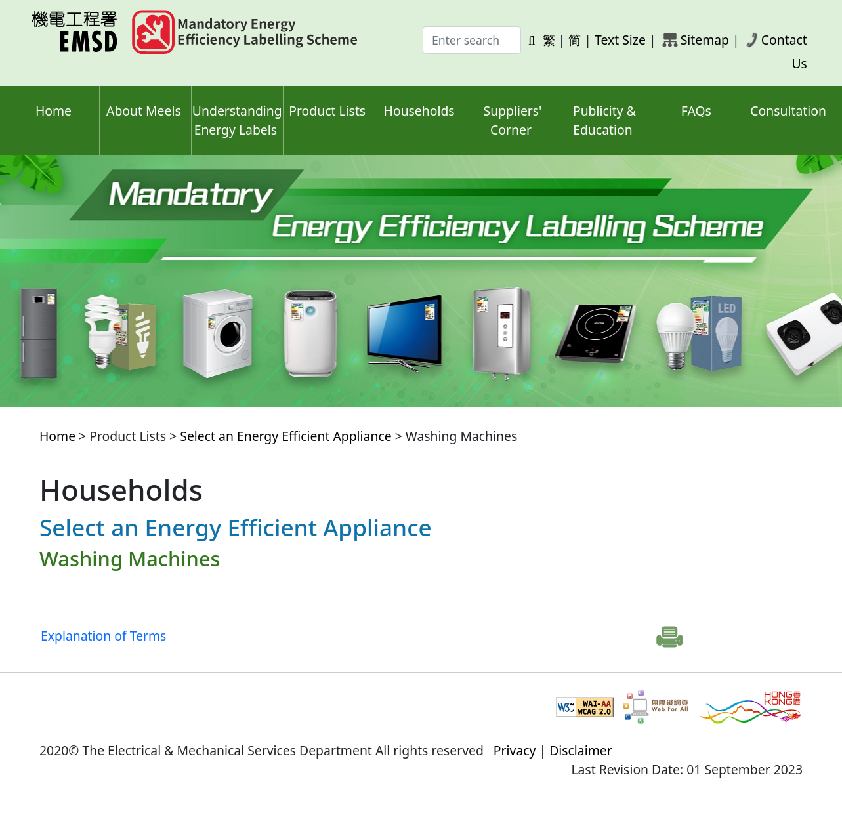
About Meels (143, 110)
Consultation (788, 110)
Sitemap (705, 40)
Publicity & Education (604, 120)
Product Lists (327, 110)
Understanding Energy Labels (237, 120)
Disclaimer (580, 750)
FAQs (696, 110)
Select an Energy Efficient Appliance (285, 436)
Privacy (515, 750)
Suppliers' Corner (513, 120)
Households (419, 110)
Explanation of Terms (103, 635)
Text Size (620, 40)
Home (53, 110)
